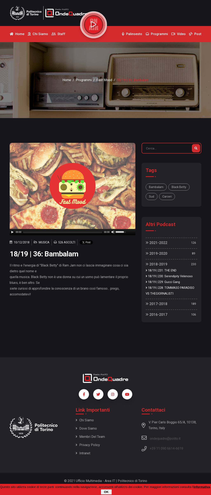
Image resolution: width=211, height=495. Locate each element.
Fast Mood (104, 80)
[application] (72, 232)
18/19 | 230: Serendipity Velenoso (169, 276)
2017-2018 (156, 304)
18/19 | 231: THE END (161, 270)
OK (106, 492)
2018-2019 (156, 264)
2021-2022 (156, 242)
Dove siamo (86, 428)
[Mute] (113, 232)
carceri (167, 196)
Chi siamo (85, 420)
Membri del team (90, 437)
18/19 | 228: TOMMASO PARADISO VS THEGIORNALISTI (170, 290)
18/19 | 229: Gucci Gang (163, 282)
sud (151, 196)
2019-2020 (156, 253)
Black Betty (179, 187)
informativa (201, 487)
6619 (179, 448)
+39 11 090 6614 (162, 448)
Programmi (84, 80)
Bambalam (156, 187)
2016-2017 (156, 314)
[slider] (62, 232)
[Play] (12, 232)
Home (66, 80)
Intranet (83, 453)
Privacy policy (88, 445)
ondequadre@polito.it (161, 438)
